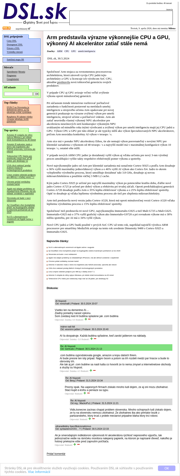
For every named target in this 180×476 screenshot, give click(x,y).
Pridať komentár (56, 453)
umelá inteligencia (86, 51)
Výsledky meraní (15, 52)
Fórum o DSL (13, 48)
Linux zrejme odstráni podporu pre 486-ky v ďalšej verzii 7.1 (21, 176)
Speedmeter (12, 71)
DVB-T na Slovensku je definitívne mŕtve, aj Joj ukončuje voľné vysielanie (19, 109)
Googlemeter (13, 79)
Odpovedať (59, 320)
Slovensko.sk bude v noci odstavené (19, 199)
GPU (73, 51)
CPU (67, 51)
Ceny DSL (12, 41)
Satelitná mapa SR (15, 59)
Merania (21, 72)
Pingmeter (11, 75)
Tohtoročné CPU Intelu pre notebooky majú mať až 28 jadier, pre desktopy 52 (19, 158)
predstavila (63, 82)
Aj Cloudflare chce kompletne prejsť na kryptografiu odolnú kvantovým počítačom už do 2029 (21, 208)
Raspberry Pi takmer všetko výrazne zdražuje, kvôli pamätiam (20, 119)
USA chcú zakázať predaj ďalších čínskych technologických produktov (19, 167)
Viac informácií (39, 472)
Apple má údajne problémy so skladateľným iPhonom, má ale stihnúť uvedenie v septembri (21, 191)
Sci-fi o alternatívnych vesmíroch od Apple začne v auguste (20, 219)
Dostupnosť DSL (15, 44)
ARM (59, 51)
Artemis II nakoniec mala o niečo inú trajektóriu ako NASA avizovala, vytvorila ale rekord (21, 148)
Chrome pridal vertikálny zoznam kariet (18, 182)
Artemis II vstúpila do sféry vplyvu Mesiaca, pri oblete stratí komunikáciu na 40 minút (21, 137)
